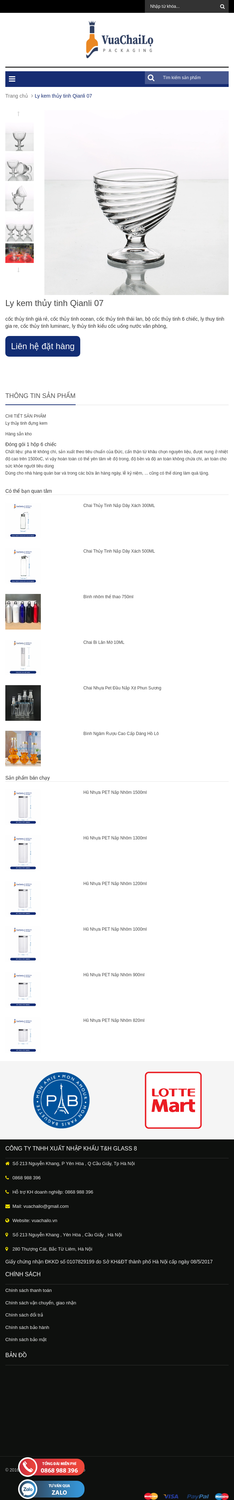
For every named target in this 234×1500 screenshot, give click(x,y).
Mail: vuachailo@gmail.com (40, 1206)
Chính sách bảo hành (27, 1327)
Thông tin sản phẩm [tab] (40, 395)
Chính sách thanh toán (28, 1290)
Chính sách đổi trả (24, 1315)
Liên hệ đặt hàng (43, 346)
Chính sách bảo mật (26, 1339)
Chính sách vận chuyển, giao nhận (40, 1302)
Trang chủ (16, 96)
